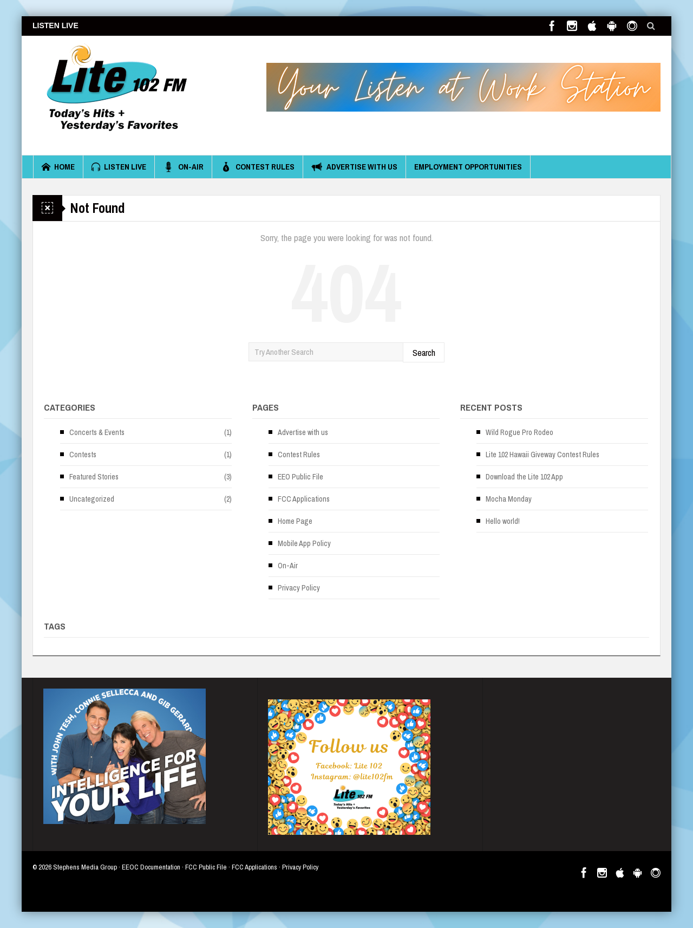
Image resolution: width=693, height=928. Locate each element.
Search (424, 352)
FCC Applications (304, 499)
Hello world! (503, 521)
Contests (82, 454)
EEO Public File (300, 477)
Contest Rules (257, 166)
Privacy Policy (299, 588)
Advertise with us (354, 166)
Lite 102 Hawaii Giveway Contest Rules (542, 454)
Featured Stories (94, 477)
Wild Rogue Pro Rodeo (519, 432)
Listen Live (118, 166)
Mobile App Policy (304, 543)
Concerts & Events (97, 432)
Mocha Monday (509, 499)
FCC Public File (206, 867)
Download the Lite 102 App (524, 477)
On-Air (183, 166)
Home (58, 166)
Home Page (295, 521)
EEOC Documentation (151, 867)
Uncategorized (91, 499)
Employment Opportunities (468, 166)
